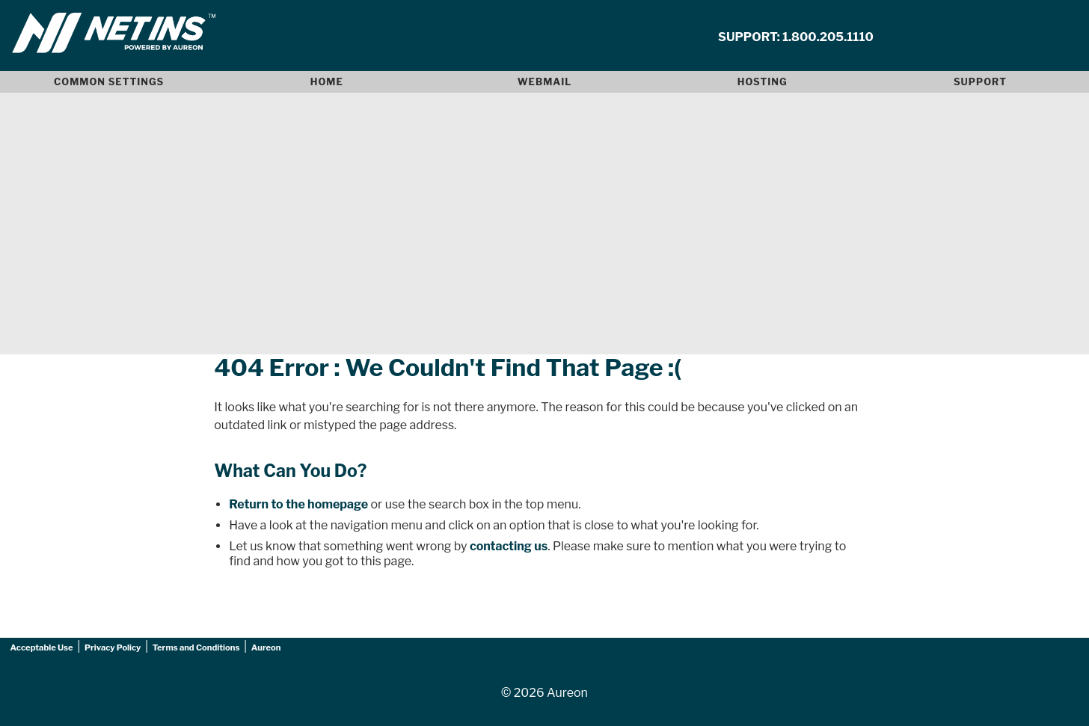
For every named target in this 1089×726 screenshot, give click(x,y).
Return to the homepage (298, 504)
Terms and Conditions (196, 647)
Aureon (266, 647)
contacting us (508, 546)
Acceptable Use (41, 647)
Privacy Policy (113, 647)
